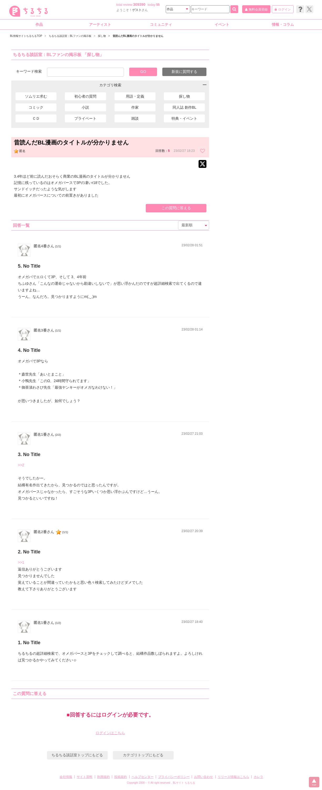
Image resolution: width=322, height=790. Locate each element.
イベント (222, 24)
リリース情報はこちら (233, 776)
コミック (36, 107)
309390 (139, 4)
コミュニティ (161, 24)
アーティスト (100, 24)
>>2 (21, 465)
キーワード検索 (29, 71)
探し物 (184, 96)
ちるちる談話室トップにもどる (77, 755)
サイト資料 (84, 776)
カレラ (258, 776)
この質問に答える (176, 208)
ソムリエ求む (36, 96)
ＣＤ (36, 118)
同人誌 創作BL (184, 107)
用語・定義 (135, 96)
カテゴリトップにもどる (143, 755)
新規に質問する (184, 71)
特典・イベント (184, 118)
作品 (39, 24)
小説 (85, 107)
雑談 (135, 118)
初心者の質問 (85, 96)
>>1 (21, 562)
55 (158, 5)
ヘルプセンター (143, 776)
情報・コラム (283, 24)
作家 (135, 107)
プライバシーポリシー (174, 776)
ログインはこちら (110, 733)
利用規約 (103, 776)
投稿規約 (120, 776)
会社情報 (66, 776)
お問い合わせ (203, 776)
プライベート (85, 118)
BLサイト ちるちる (184, 782)
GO (143, 71)
